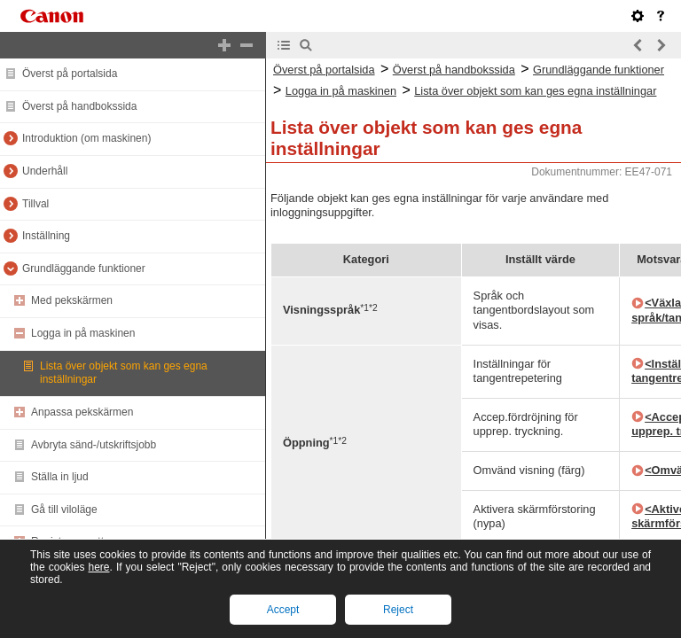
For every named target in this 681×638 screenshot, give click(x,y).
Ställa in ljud (60, 477)
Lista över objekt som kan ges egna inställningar (535, 90)
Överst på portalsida (69, 73)
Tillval (35, 204)
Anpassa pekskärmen (82, 412)
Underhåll (44, 171)
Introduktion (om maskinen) (86, 138)
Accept (283, 609)
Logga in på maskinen (83, 333)
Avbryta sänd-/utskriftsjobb (93, 445)
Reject (398, 609)
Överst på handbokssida (79, 106)
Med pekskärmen (72, 300)
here (98, 567)
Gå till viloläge (64, 509)
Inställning (46, 236)
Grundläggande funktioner (83, 268)
